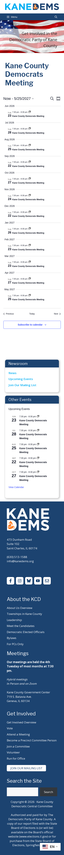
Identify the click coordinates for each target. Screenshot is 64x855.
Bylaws (11, 638)
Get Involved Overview (21, 722)
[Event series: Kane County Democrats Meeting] (29, 112)
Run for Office (16, 758)
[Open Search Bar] (56, 16)
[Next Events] (57, 313)
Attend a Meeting (18, 734)
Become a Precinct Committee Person (32, 740)
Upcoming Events (20, 379)
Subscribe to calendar (30, 324)
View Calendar (16, 487)
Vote (10, 728)
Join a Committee (18, 746)
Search (48, 792)
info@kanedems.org (20, 561)
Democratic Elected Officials (25, 632)
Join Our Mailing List (22, 385)
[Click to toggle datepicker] (18, 98)
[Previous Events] (8, 313)
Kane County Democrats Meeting (28, 116)
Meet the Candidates (20, 626)
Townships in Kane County (24, 614)
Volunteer (13, 752)
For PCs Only (15, 644)
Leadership (14, 620)
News (12, 373)
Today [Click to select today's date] (32, 314)
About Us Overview (19, 608)
